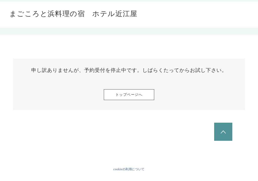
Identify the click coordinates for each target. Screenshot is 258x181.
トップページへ (129, 95)
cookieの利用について (129, 169)
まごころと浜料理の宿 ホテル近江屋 (73, 13)
